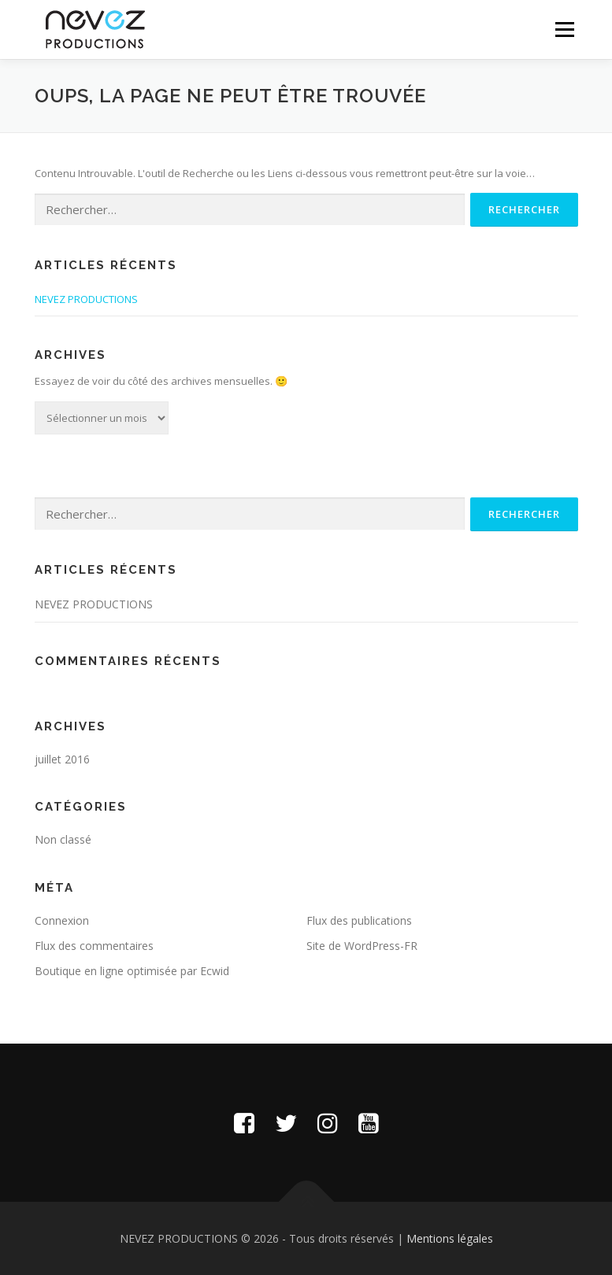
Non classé (63, 839)
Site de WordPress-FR (361, 945)
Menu (564, 29)
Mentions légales (449, 1238)
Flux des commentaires (94, 945)
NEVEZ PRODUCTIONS (86, 299)
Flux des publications (359, 920)
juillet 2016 (62, 759)
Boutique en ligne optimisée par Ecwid (132, 970)
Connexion (62, 920)
